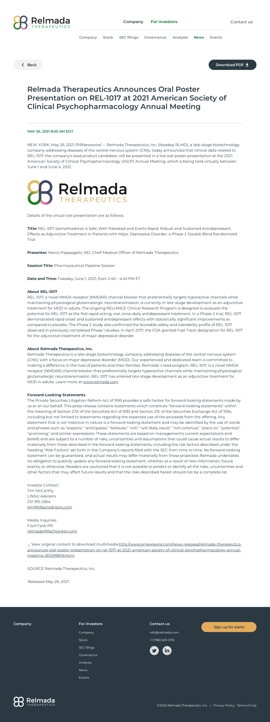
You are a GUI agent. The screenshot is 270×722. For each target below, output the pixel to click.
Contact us (241, 22)
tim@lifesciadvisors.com (49, 507)
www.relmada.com (100, 381)
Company (133, 21)
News (199, 37)
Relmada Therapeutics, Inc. (187, 705)
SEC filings (128, 37)
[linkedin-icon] (167, 650)
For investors (164, 21)
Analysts (180, 37)
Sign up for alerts (229, 627)
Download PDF (232, 64)
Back (28, 64)
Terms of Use (246, 705)
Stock (108, 37)
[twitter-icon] (155, 650)
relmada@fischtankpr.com (52, 531)
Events (216, 37)
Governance (155, 37)
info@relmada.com (164, 632)
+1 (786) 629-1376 (162, 640)
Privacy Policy (224, 705)
